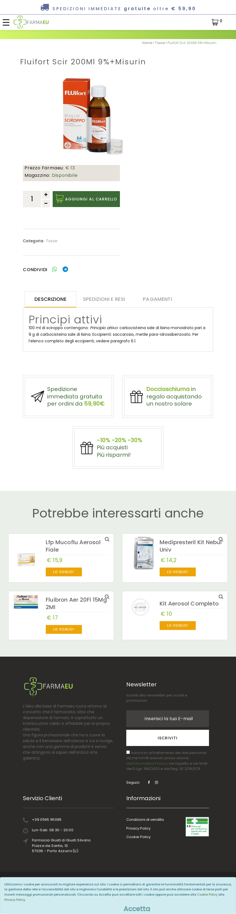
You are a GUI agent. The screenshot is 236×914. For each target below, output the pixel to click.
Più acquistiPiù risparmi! (119, 455)
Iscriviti (168, 748)
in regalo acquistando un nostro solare (174, 399)
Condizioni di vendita (145, 830)
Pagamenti (152, 299)
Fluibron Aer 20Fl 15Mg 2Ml (76, 614)
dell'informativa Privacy (147, 774)
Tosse (160, 42)
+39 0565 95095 (47, 830)
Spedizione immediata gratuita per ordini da (75, 399)
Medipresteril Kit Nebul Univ (191, 556)
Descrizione (49, 299)
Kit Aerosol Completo (189, 614)
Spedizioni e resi (100, 299)
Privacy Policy (138, 839)
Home (147, 42)
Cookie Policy (138, 847)
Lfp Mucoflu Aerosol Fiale (73, 556)
